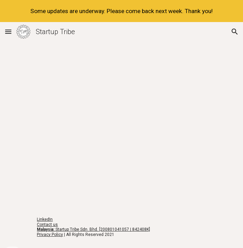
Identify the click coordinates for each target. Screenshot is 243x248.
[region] (121, 11)
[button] (8, 31)
